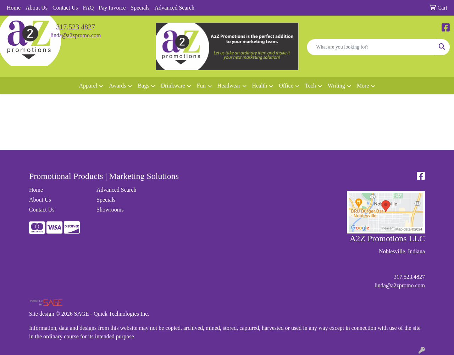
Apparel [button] (88, 86)
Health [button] (259, 86)
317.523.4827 (75, 27)
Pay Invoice (112, 8)
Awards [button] (117, 86)
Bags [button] (143, 86)
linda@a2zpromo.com (75, 35)
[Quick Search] (371, 47)
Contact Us (65, 8)
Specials (140, 8)
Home (14, 8)
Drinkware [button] (173, 86)
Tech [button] (310, 86)
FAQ (88, 8)
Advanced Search (174, 8)
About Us (37, 8)
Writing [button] (336, 86)
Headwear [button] (228, 86)
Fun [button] (201, 86)
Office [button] (286, 86)
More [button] (363, 86)
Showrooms (109, 210)
